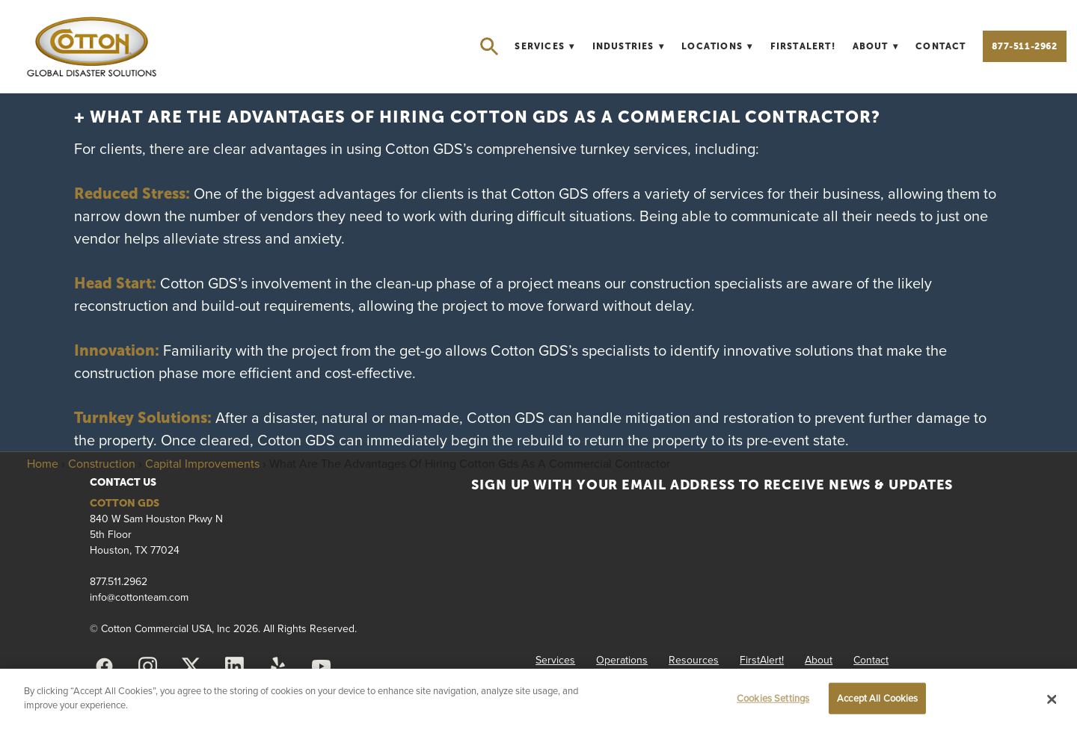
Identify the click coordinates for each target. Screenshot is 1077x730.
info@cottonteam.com (139, 597)
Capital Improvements (202, 463)
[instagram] (147, 666)
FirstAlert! (802, 46)
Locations (717, 46)
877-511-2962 (1024, 46)
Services (544, 46)
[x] (191, 666)
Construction (101, 463)
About (876, 46)
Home (42, 463)
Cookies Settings (773, 698)
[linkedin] (234, 666)
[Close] (1052, 699)
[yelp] (277, 666)
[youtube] (321, 666)
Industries (628, 46)
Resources (694, 659)
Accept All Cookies (877, 698)
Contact (940, 46)
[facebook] (104, 666)
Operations (622, 659)
